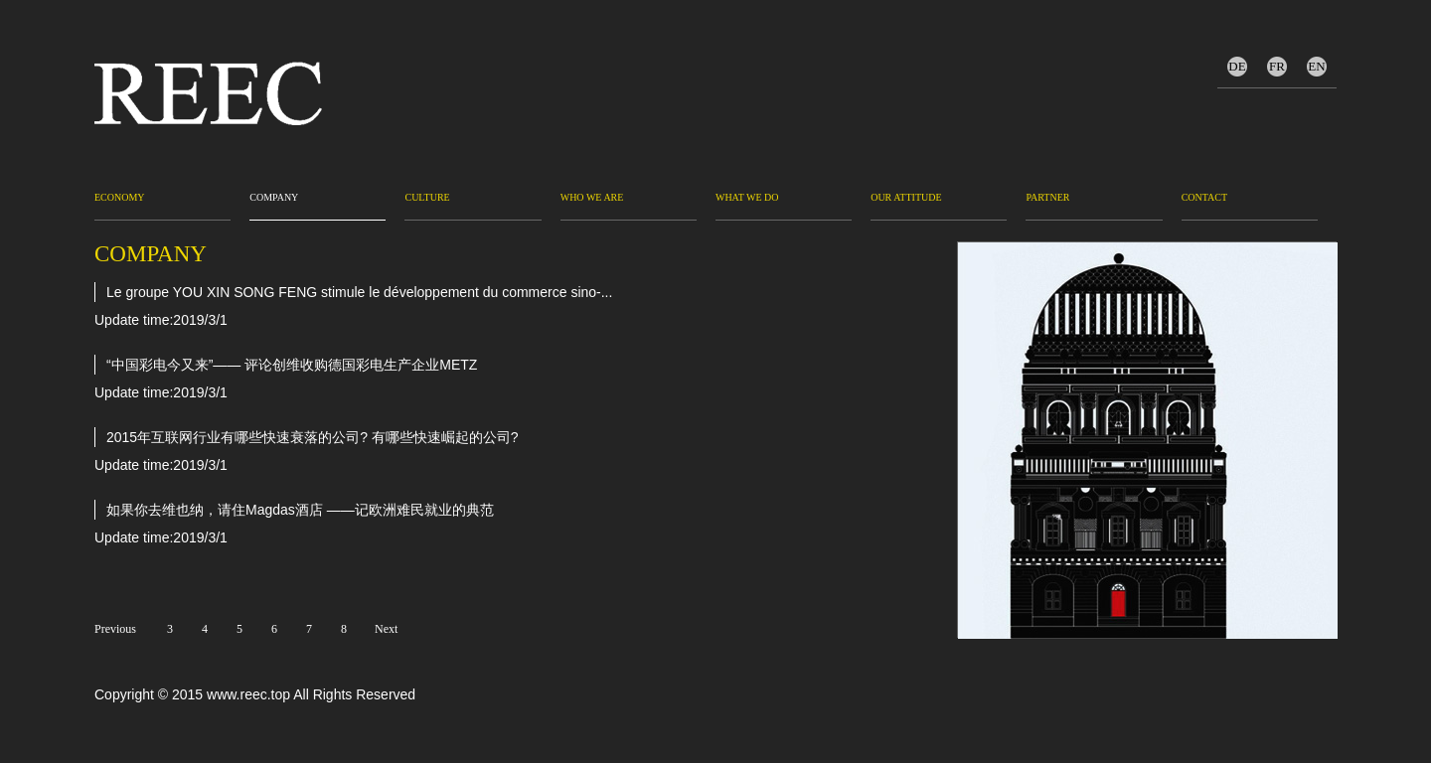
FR (1277, 66)
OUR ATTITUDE (906, 197)
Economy (119, 197)
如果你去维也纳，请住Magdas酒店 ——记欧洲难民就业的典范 (300, 510)
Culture (426, 197)
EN (1316, 66)
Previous (113, 629)
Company (273, 197)
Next (386, 629)
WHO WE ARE (592, 197)
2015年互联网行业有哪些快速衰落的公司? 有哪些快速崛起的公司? (312, 437)
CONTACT (1204, 197)
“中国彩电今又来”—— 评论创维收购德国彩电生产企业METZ (291, 365)
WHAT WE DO (747, 197)
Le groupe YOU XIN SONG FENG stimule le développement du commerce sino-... (359, 292)
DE (1236, 66)
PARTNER (1047, 197)
